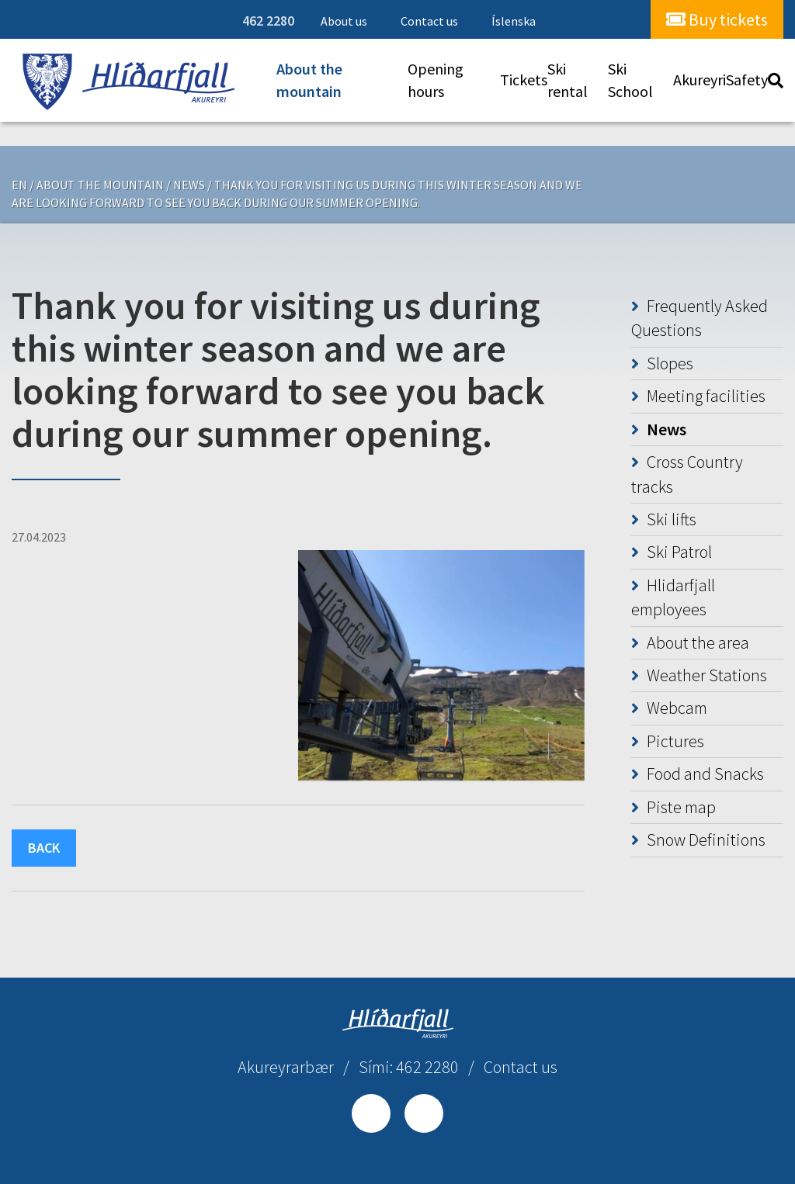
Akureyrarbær (286, 1067)
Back (44, 848)
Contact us (429, 21)
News (189, 184)
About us (344, 21)
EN (19, 184)
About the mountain (100, 184)
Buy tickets (717, 19)
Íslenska (513, 21)
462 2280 (268, 20)
